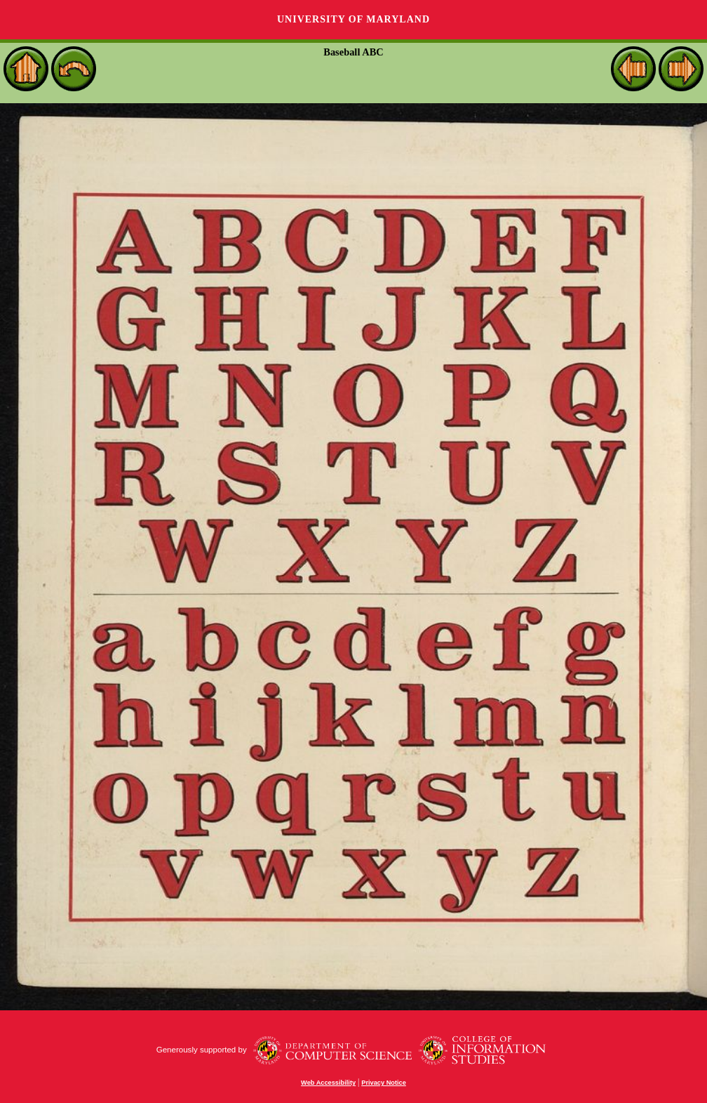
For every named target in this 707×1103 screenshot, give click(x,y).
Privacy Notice (383, 1082)
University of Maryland (353, 19)
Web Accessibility (328, 1082)
